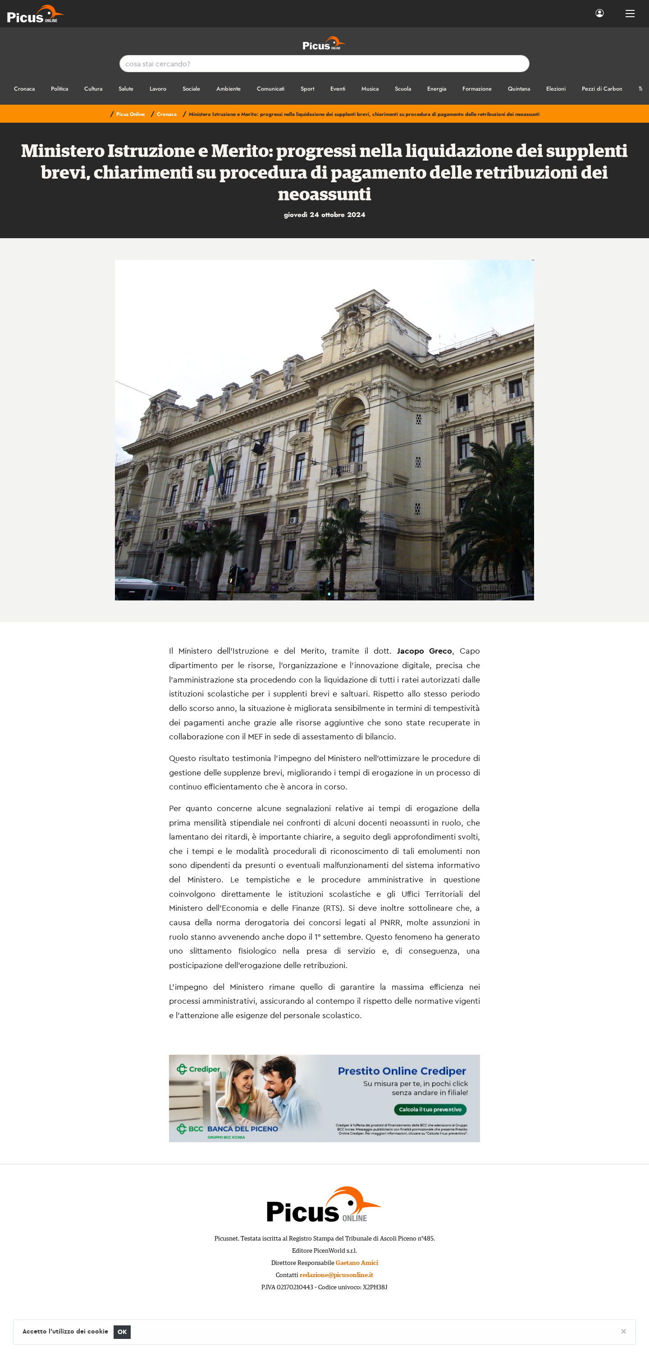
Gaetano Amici (357, 1263)
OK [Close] (122, 1332)
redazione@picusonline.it (336, 1275)
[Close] (623, 1331)
